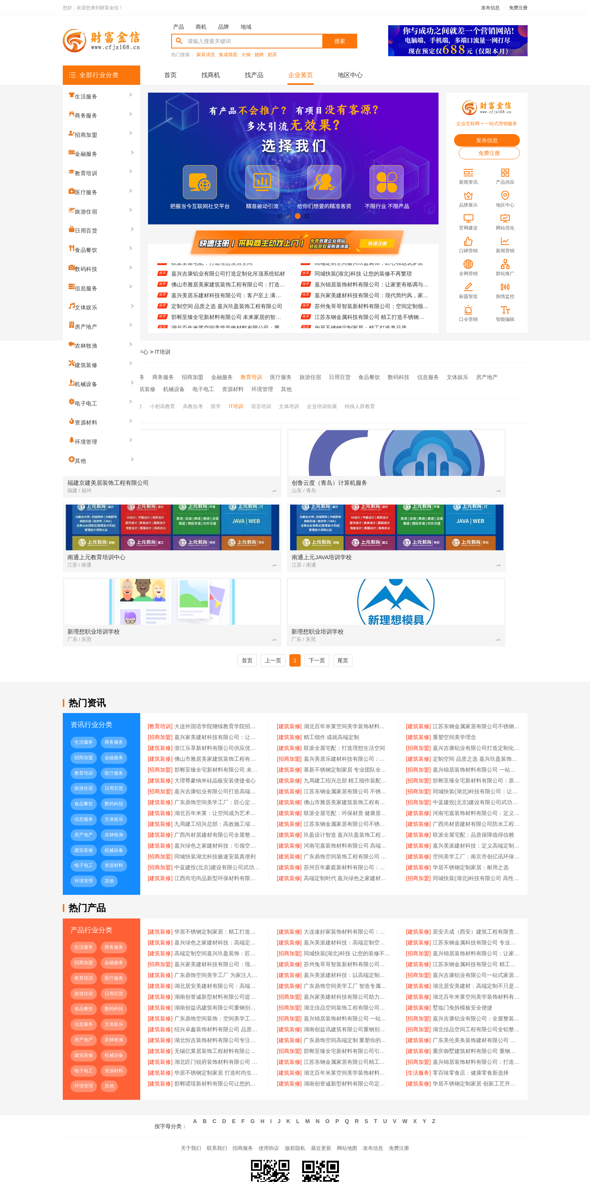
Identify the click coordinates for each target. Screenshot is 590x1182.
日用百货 (340, 377)
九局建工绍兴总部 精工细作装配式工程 (347, 720)
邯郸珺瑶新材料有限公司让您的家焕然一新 (217, 1023)
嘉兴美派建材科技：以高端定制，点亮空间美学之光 (347, 914)
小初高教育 (162, 402)
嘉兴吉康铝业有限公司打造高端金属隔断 (217, 730)
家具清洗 (205, 54)
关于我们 (168, 1090)
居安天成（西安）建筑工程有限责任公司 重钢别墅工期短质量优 (476, 871)
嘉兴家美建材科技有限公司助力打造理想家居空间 (347, 936)
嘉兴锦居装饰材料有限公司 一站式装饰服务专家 (476, 709)
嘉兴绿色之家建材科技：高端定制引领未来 (217, 882)
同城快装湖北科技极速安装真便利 (215, 796)
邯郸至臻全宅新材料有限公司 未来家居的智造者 (217, 709)
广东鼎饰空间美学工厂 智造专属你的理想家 (347, 925)
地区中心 (350, 75)
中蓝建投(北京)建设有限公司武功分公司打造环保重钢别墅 (217, 806)
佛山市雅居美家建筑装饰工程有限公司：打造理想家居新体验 (228, 298)
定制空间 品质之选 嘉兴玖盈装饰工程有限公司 (227, 320)
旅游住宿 (310, 377)
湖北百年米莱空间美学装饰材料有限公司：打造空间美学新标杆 (476, 936)
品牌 (223, 27)
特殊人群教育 (360, 402)
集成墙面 (228, 54)
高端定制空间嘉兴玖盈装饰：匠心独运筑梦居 (369, 276)
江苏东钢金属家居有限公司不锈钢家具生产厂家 (347, 763)
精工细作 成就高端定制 (332, 676)
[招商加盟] (160, 676)
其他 (286, 387)
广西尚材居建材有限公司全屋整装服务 (217, 774)
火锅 (246, 54)
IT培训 (162, 352)
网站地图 (359, 1090)
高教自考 (193, 402)
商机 (201, 27)
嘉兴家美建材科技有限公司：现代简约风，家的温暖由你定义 (372, 309)
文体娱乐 (457, 377)
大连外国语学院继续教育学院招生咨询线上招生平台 (217, 665)
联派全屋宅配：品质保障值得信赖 (473, 774)
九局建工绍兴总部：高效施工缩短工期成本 (217, 763)
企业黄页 (300, 75)
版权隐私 (295, 1090)
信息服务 (428, 377)
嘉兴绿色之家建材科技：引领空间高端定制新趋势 (217, 785)
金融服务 (222, 377)
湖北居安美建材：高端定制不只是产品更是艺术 (476, 925)
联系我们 (200, 1090)
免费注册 (518, 7)
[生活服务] (418, 1012)
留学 (216, 402)
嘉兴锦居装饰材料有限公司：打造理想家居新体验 (476, 1001)
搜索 (339, 41)
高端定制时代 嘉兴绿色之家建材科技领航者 (347, 817)
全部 (109, 377)
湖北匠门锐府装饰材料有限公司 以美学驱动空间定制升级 (217, 1001)
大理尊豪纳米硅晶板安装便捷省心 (215, 720)
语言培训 (261, 402)
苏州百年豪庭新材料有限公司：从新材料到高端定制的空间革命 (347, 806)
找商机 (210, 75)
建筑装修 (144, 387)
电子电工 (203, 387)
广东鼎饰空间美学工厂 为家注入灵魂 (217, 914)
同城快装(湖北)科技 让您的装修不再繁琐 (363, 287)
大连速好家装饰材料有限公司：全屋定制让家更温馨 (347, 871)
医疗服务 (281, 377)
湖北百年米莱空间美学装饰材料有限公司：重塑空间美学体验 (347, 665)
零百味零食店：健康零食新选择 (471, 1012)
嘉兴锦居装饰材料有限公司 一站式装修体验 (347, 958)
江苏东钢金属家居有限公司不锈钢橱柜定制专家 (476, 665)
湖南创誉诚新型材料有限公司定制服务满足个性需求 (347, 1023)
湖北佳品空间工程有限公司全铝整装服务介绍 (476, 968)
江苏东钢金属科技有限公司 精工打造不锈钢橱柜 (476, 903)
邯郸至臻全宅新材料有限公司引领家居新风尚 (347, 990)
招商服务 (232, 1090)
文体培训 (289, 402)
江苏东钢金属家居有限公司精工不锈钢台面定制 (347, 1001)
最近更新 (327, 1090)
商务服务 (163, 377)
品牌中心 (137, 352)
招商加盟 (192, 377)
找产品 (254, 75)
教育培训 (251, 377)
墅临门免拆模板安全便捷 (462, 947)
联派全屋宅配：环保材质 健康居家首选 (347, 752)
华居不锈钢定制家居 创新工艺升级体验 (476, 1023)
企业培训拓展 (322, 402)
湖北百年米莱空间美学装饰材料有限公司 (347, 1012)
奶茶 (272, 54)
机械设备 (174, 387)
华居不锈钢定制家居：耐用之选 (471, 806)
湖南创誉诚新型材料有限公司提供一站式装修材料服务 (217, 936)
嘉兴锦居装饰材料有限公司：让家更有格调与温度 (372, 298)
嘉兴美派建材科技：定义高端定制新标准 (476, 785)
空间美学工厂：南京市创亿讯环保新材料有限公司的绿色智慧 (476, 796)
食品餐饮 (369, 377)
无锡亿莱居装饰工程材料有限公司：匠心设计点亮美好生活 (217, 990)
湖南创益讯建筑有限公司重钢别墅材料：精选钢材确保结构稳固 (217, 947)
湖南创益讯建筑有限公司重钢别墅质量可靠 (347, 968)
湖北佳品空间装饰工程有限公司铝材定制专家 (347, 947)
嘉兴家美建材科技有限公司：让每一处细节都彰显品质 (217, 676)
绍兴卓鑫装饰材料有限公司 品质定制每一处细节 (217, 968)
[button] (280, 216)
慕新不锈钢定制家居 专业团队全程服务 (347, 709)
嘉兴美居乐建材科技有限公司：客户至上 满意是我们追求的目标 (228, 309)
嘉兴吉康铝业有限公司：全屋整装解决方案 (476, 958)
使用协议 (263, 1090)
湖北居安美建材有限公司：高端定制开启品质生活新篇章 (217, 925)
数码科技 (398, 377)
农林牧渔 (115, 387)
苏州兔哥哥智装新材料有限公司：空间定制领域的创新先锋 (372, 320)
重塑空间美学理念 (454, 676)
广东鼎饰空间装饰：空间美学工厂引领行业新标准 (217, 958)
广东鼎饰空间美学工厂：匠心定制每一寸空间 (217, 741)
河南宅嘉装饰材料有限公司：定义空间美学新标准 (476, 752)
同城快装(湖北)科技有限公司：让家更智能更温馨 (476, 730)
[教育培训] (160, 665)
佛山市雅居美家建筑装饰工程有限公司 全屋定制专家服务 (347, 741)
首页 (170, 75)
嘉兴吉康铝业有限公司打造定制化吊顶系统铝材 (228, 287)
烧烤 (259, 54)
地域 (246, 27)
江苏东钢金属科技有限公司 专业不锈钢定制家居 (372, 265)
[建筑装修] (289, 665)
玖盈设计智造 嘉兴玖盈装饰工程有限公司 (347, 774)
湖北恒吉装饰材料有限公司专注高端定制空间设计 (217, 979)
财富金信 (109, 352)
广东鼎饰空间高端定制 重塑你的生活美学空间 (347, 979)
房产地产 (487, 377)
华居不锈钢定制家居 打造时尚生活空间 (217, 1012)
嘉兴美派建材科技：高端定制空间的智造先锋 (347, 882)
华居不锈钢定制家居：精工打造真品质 (217, 871)
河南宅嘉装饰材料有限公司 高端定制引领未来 (347, 785)
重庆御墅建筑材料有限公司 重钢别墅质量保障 (476, 990)
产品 (178, 27)
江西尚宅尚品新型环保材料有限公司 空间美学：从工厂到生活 (217, 817)
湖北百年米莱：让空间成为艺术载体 (217, 752)
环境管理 (262, 387)
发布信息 (490, 7)
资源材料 (233, 387)
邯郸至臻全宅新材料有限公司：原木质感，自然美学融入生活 (476, 720)
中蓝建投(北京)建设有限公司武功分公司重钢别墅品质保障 (476, 741)
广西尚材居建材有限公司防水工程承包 (476, 763)
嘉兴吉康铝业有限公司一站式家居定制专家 (476, 914)
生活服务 (133, 377)
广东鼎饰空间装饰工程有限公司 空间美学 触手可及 (347, 796)
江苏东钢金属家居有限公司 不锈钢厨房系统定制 (347, 730)
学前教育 (132, 402)
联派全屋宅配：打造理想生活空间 (212, 276)
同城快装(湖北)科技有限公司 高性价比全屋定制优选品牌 (476, 817)
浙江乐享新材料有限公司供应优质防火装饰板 (225, 265)
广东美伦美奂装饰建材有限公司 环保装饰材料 (476, 979)
